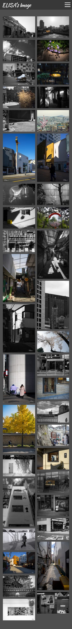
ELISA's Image (16, 5)
